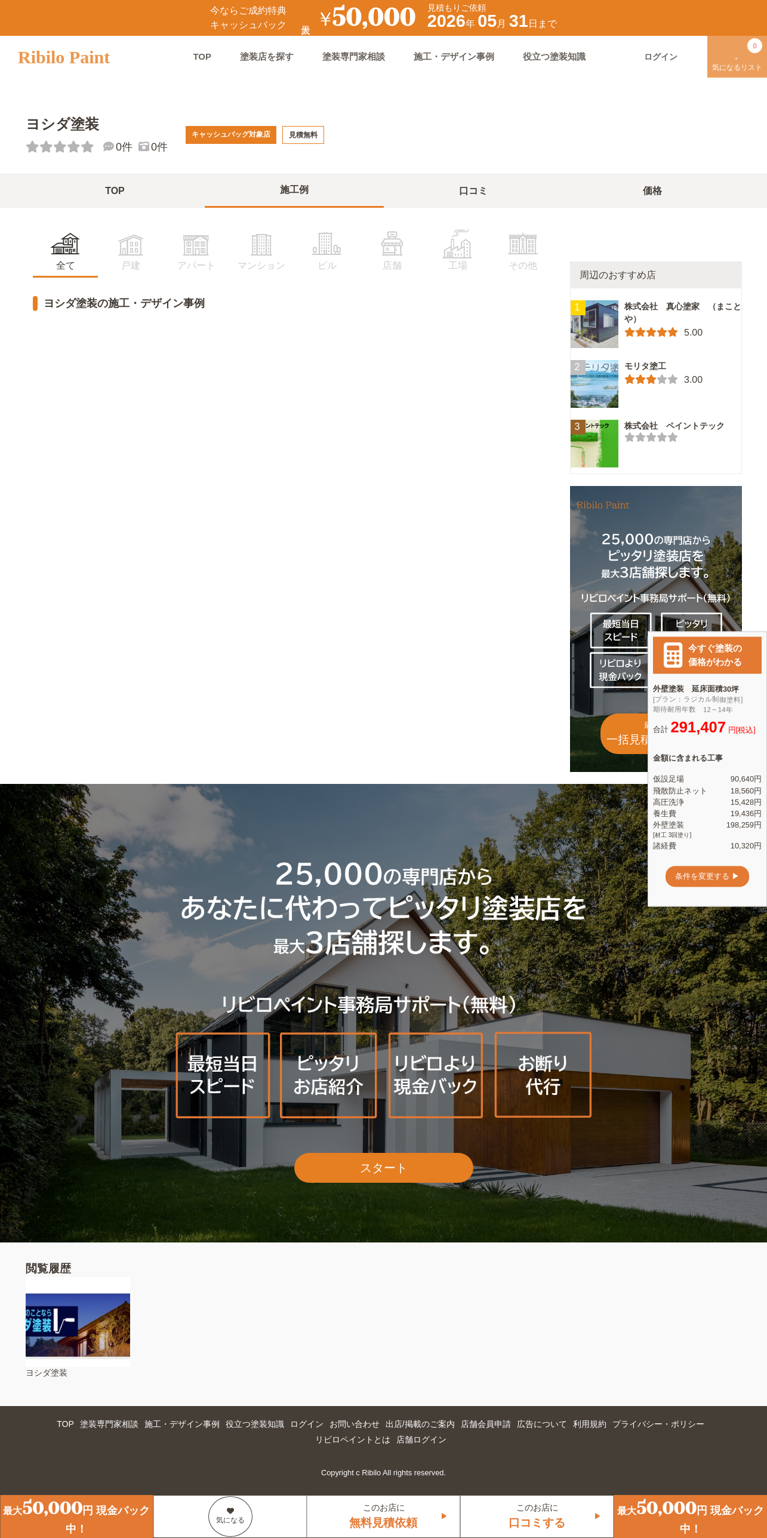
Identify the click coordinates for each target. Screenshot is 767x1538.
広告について (542, 1424)
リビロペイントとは (352, 1439)
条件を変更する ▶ (707, 876)
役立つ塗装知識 (554, 56)
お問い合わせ (354, 1424)
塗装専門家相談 (353, 56)
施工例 (294, 189)
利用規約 (589, 1424)
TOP (202, 56)
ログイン (307, 1424)
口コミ (473, 191)
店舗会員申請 (486, 1424)
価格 (652, 191)
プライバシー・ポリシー (658, 1424)
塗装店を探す (267, 56)
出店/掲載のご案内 (420, 1424)
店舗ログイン (421, 1439)
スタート (384, 1167)
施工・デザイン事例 (454, 56)
